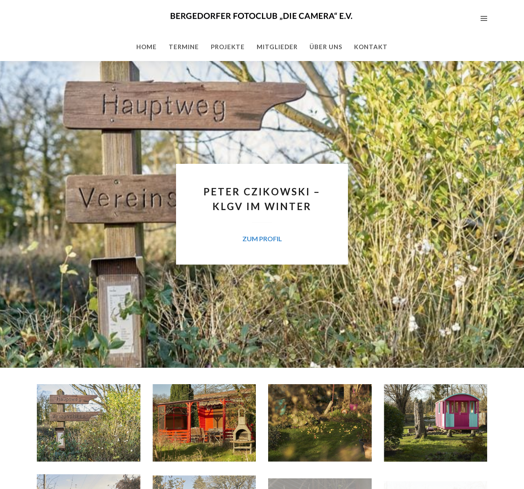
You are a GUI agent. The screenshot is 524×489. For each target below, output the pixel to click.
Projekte (228, 46)
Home (146, 46)
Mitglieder (277, 46)
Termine (184, 46)
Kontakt (371, 46)
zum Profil (262, 238)
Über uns (325, 46)
